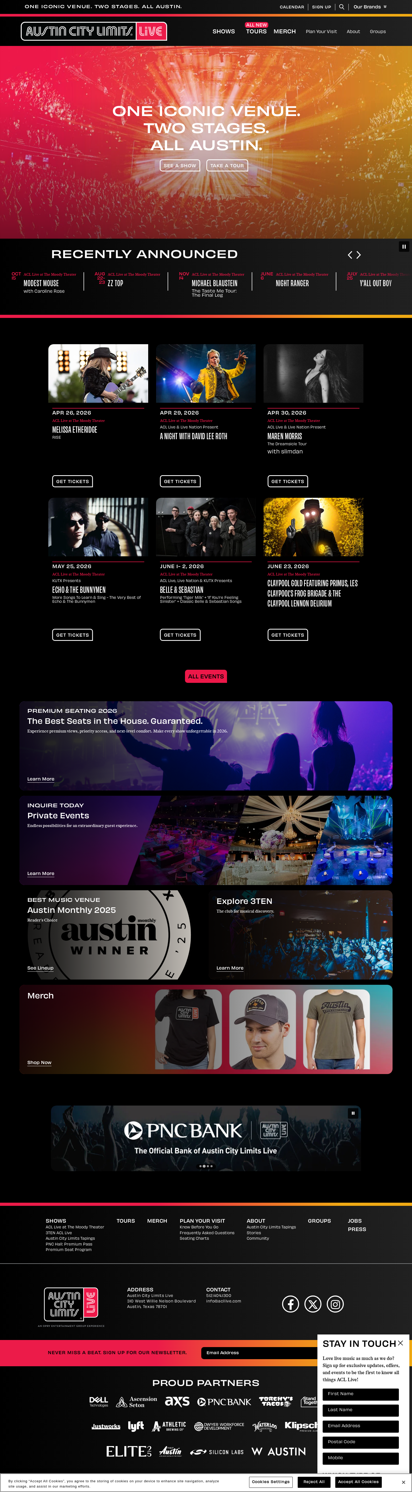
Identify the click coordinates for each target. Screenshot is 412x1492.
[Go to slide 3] (208, 1166)
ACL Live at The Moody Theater (75, 1227)
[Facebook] (290, 1303)
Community (258, 1239)
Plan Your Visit (321, 32)
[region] (206, 1482)
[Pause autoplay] (404, 246)
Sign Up (321, 7)
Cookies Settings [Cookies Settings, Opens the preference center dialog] (271, 1482)
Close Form (400, 1344)
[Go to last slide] (350, 255)
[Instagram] (335, 1303)
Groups (378, 32)
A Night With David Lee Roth (194, 437)
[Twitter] (313, 1303)
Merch (289, 32)
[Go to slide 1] (200, 1166)
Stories (254, 1233)
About (353, 32)
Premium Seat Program (69, 1250)
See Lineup (40, 968)
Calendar (292, 7)
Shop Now (39, 1063)
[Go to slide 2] (204, 1166)
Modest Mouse (125, 284)
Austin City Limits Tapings (70, 1239)
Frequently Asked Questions (207, 1233)
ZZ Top (199, 284)
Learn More (40, 779)
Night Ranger (376, 284)
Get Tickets (72, 482)
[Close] (403, 1482)
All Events (206, 677)
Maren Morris (284, 437)
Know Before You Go (199, 1227)
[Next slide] (358, 255)
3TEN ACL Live (59, 1233)
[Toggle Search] (341, 7)
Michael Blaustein (299, 284)
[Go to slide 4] (211, 1166)
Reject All (314, 1482)
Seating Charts (194, 1239)
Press (357, 1229)
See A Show (180, 166)
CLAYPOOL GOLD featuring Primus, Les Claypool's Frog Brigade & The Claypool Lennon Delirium (312, 594)
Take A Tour (227, 166)
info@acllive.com (223, 1301)
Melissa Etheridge (74, 430)
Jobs (355, 1221)
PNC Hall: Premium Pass (69, 1245)
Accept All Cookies (358, 1482)
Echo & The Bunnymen (79, 591)
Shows (224, 32)
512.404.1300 (218, 1296)
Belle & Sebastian (182, 591)
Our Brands (370, 7)
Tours (256, 32)
